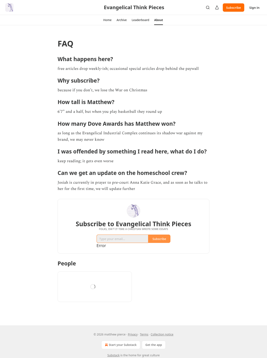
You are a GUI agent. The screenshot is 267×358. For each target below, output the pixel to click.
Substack (113, 355)
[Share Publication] (217, 7)
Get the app (153, 345)
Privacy (133, 334)
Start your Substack (120, 345)
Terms (144, 334)
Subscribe (233, 7)
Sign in (254, 7)
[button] (107, 20)
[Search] (208, 7)
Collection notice (162, 334)
